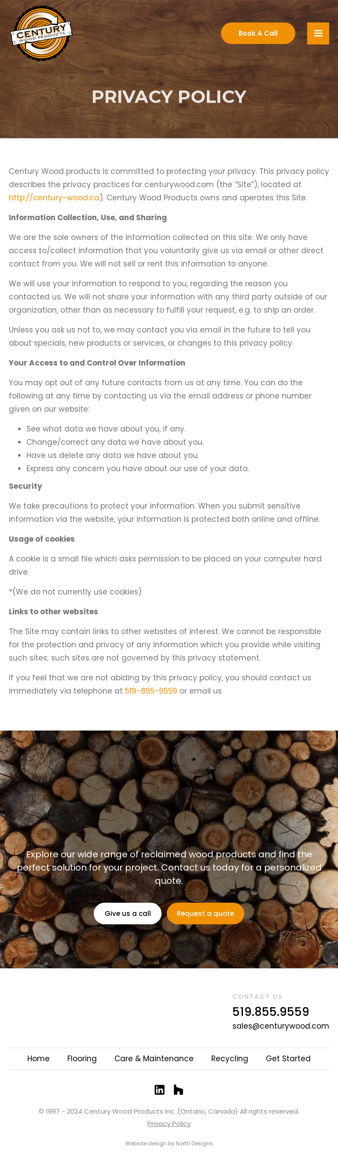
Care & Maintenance (154, 1058)
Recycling (229, 1058)
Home (38, 1058)
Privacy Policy (169, 1123)
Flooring (82, 1058)
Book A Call (258, 33)
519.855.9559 (270, 1012)
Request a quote (205, 913)
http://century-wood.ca (54, 197)
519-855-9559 (151, 691)
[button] (318, 33)
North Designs (194, 1143)
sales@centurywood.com (280, 1026)
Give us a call (128, 913)
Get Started (288, 1058)
